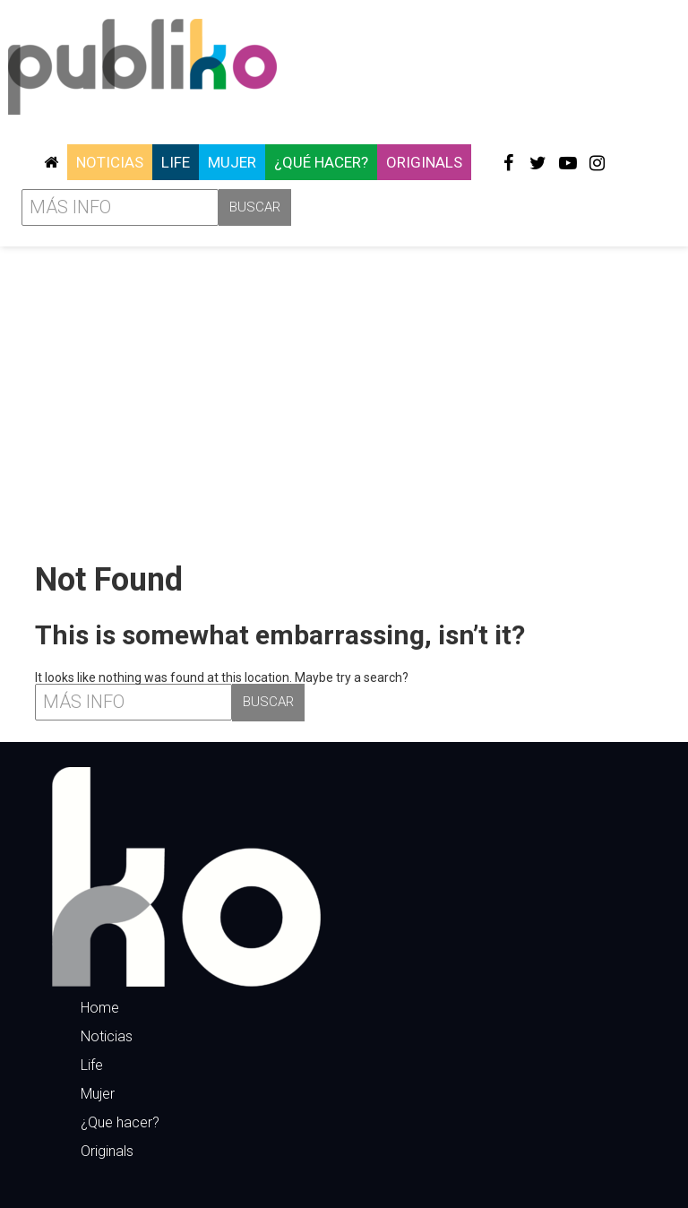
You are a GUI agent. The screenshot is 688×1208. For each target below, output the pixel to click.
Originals (424, 162)
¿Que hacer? (120, 1122)
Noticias (109, 162)
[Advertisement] (344, 397)
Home (100, 1007)
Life (175, 162)
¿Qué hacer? (321, 162)
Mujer (232, 162)
